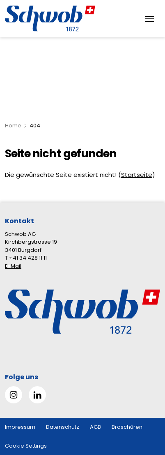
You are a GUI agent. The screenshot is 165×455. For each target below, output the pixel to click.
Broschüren (127, 427)
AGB (95, 427)
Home (13, 125)
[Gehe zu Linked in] (37, 394)
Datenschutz (62, 427)
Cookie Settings (26, 446)
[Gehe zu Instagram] (13, 394)
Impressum (20, 427)
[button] (145, 403)
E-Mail (13, 266)
